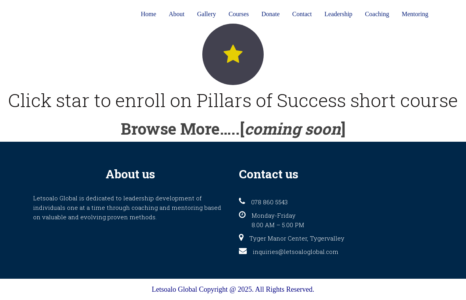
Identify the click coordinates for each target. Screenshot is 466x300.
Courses (239, 14)
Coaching (377, 14)
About (177, 14)
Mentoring (415, 14)
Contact (302, 14)
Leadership (338, 14)
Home (148, 14)
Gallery (206, 14)
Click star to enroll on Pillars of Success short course (233, 100)
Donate (270, 14)
